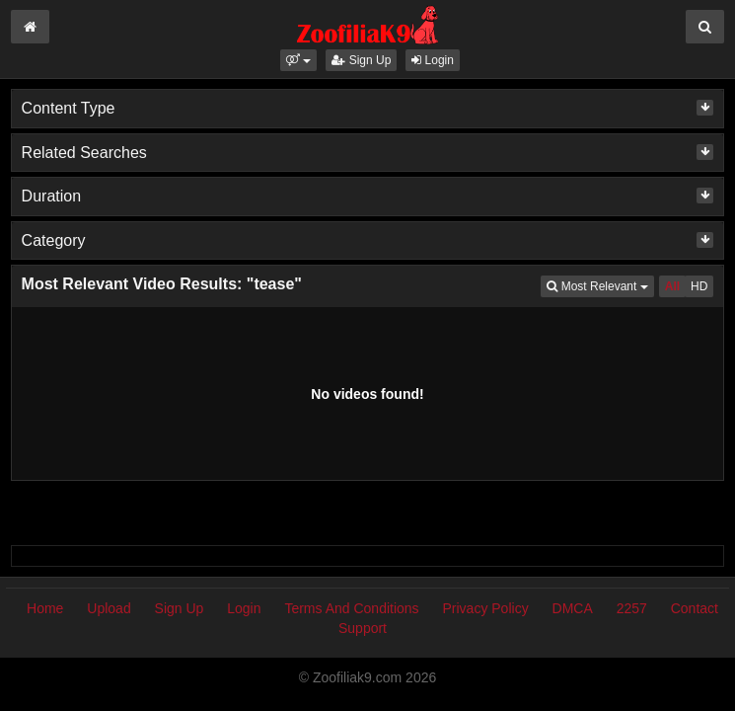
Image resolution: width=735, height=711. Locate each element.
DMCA (572, 608)
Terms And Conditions (351, 608)
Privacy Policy (486, 608)
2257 (632, 608)
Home (45, 608)
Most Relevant (600, 284)
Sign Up (361, 60)
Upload (108, 608)
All (672, 286)
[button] (298, 60)
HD (699, 286)
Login (432, 60)
